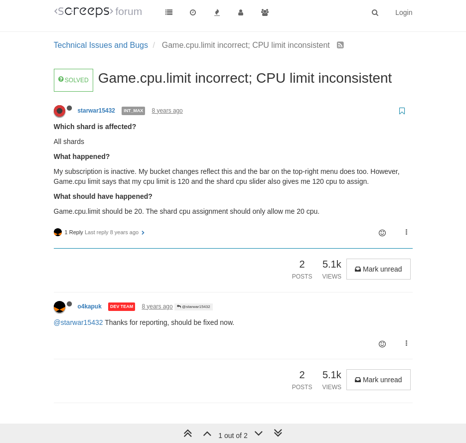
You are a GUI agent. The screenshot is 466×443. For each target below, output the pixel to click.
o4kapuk (90, 306)
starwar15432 (96, 110)
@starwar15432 (193, 306)
